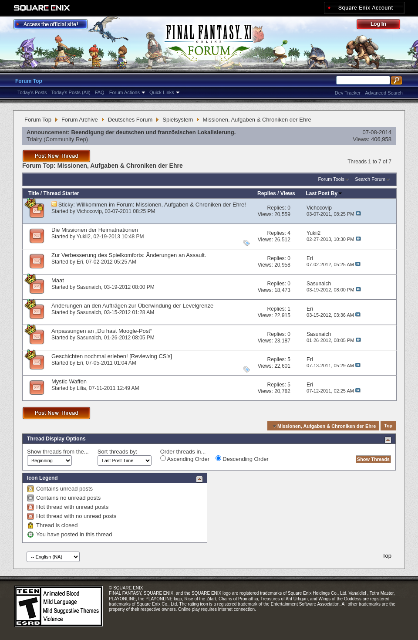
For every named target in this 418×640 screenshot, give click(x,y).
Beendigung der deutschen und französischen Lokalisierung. (153, 132)
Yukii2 (84, 237)
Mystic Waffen (69, 381)
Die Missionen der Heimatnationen (94, 230)
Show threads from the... (58, 451)
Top (388, 426)
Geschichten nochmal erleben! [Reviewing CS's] (111, 356)
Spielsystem (177, 119)
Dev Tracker (348, 92)
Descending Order (242, 458)
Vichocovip (89, 211)
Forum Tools (331, 179)
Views (287, 193)
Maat (57, 280)
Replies (266, 193)
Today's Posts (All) (71, 92)
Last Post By (324, 193)
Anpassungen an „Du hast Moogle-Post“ (101, 331)
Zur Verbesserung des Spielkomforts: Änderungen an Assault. (128, 255)
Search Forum (370, 179)
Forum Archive (79, 119)
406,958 (381, 139)
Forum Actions (124, 92)
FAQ (99, 92)
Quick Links (161, 92)
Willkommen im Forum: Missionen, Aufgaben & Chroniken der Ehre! (161, 204)
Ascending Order (184, 458)
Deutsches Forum (130, 119)
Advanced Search (384, 92)
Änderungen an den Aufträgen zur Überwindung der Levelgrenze (132, 305)
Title (33, 193)
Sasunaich (89, 287)
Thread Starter (61, 193)
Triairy (34, 139)
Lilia (81, 388)
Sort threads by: (118, 451)
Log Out (382, 25)
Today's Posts (32, 92)
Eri (80, 262)
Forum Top (28, 81)
